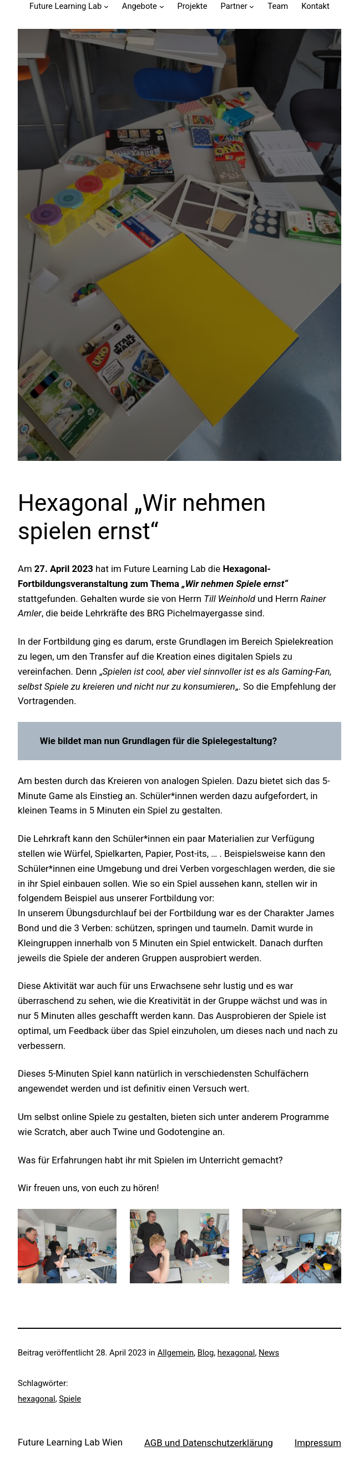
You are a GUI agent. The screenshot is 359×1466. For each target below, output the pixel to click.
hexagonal (236, 1353)
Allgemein (176, 1353)
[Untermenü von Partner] (251, 6)
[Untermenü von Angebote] (161, 6)
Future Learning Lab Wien (70, 1442)
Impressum (318, 1442)
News (269, 1353)
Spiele (70, 1399)
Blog (206, 1353)
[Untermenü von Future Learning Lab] (106, 6)
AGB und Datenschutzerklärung (208, 1442)
